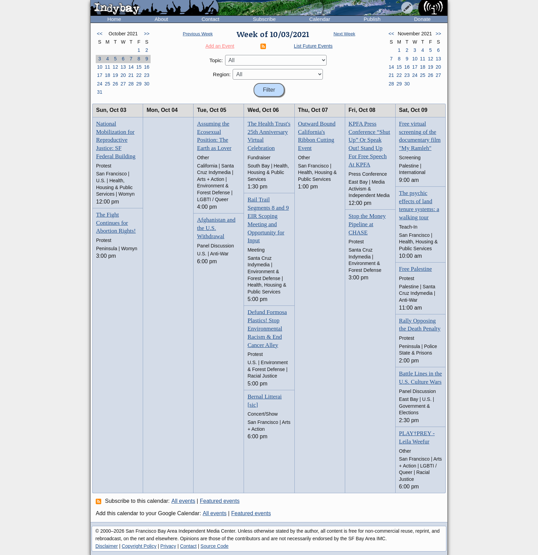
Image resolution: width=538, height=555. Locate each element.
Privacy (168, 546)
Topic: (216, 60)
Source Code (214, 546)
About (161, 19)
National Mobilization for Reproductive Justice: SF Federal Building (116, 140)
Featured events (220, 501)
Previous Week (198, 33)
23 (147, 75)
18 (107, 75)
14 (131, 67)
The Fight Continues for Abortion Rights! (116, 222)
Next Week (344, 33)
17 (100, 75)
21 (131, 75)
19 (115, 75)
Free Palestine (415, 269)
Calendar (319, 19)
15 (139, 67)
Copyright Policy (139, 546)
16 (147, 67)
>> (146, 33)
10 (100, 67)
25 (107, 83)
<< (99, 33)
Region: (222, 74)
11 (107, 67)
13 (123, 67)
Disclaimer (106, 546)
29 (139, 83)
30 (147, 83)
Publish (372, 19)
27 (123, 83)
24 (100, 83)
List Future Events (313, 46)
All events (183, 501)
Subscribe (264, 19)
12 (115, 67)
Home (114, 19)
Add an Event (220, 46)
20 (123, 75)
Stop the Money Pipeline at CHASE (367, 224)
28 (131, 83)
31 (100, 92)
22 (139, 75)
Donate (422, 19)
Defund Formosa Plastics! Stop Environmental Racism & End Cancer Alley (267, 328)
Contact (210, 19)
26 (115, 83)
